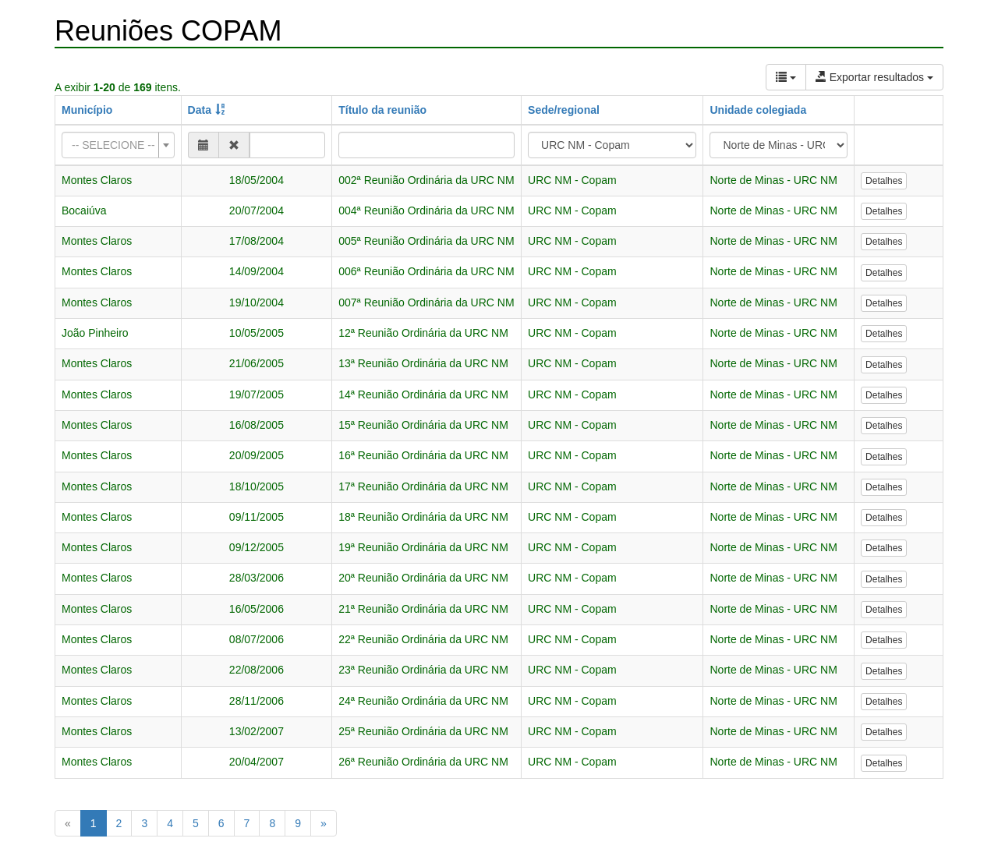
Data (199, 110)
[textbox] (113, 145)
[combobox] (118, 145)
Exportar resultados (874, 77)
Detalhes (883, 180)
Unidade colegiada (758, 110)
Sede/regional (564, 110)
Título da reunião (382, 110)
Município (87, 110)
